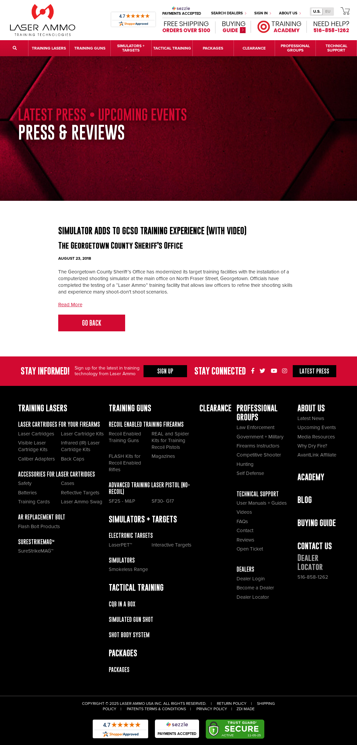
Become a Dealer (255, 588)
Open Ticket (250, 549)
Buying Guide (316, 522)
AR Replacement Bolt (41, 517)
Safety (24, 483)
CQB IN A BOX (122, 604)
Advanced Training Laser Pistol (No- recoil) (149, 488)
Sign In (262, 13)
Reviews (245, 540)
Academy (310, 477)
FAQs (242, 521)
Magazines (163, 456)
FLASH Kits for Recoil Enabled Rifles (125, 463)
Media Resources (316, 437)
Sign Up (165, 371)
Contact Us (314, 546)
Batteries (27, 493)
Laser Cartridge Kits (82, 434)
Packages (119, 669)
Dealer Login (251, 579)
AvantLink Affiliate (316, 455)
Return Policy (232, 703)
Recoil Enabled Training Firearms (146, 424)
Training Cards (34, 502)
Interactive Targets (171, 545)
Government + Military (260, 437)
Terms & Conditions (165, 709)
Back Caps (72, 459)
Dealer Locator (253, 597)
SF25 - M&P (122, 501)
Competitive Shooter (259, 455)
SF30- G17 (163, 501)
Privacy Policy (211, 709)
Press (314, 371)
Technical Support (258, 494)
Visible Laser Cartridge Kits (33, 446)
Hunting (245, 464)
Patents (135, 709)
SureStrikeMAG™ (36, 542)
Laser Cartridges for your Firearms (59, 424)
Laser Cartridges (36, 434)
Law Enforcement (255, 427)
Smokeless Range (128, 569)
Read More (70, 305)
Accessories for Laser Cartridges (56, 474)
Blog (304, 499)
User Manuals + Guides (262, 503)
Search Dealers (228, 13)
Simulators (122, 560)
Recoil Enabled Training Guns (125, 437)
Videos (244, 512)
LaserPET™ (120, 545)
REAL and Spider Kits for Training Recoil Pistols (170, 440)
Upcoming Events (316, 427)
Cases (67, 483)
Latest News (310, 418)
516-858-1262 (312, 577)
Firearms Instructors (258, 446)
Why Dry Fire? (312, 446)
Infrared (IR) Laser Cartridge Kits (80, 446)
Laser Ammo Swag (81, 502)
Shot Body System (129, 635)
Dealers (245, 569)
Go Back (91, 323)
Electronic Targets (131, 535)
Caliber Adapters (36, 459)
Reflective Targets (80, 493)
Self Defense (250, 473)
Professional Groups (257, 413)
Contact (245, 530)
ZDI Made (246, 709)
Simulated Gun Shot (131, 619)
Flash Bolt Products (39, 526)
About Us (290, 13)
